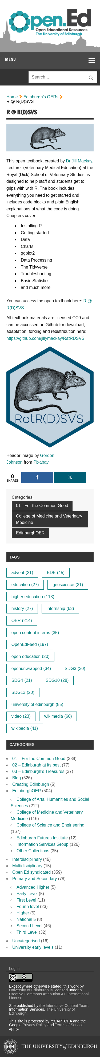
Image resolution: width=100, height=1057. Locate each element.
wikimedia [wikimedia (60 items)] (58, 716)
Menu (10, 59)
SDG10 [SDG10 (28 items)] (57, 680)
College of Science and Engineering (50, 825)
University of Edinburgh (29, 990)
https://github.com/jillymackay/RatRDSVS (45, 338)
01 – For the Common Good (38, 758)
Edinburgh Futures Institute (42, 838)
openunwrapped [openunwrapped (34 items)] (31, 668)
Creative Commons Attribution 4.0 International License (49, 996)
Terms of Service (69, 1025)
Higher (23, 913)
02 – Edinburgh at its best (36, 765)
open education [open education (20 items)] (30, 656)
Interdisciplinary (27, 859)
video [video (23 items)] (21, 716)
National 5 (26, 919)
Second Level (29, 926)
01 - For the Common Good (42, 505)
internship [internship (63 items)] (60, 608)
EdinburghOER (30, 533)
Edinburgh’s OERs (40, 97)
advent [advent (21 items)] (22, 572)
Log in (14, 968)
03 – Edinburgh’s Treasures (38, 771)
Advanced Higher (33, 887)
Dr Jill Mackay (79, 161)
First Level (26, 900)
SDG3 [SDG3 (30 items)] (75, 668)
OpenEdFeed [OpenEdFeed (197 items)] (29, 644)
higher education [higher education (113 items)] (32, 596)
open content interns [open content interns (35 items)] (35, 632)
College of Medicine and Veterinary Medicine (49, 519)
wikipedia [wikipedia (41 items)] (24, 728)
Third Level (27, 932)
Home (12, 97)
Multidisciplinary (27, 866)
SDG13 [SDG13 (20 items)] (22, 692)
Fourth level (28, 906)
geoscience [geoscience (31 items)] (68, 584)
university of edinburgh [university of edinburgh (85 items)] (37, 704)
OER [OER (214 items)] (21, 620)
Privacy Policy (34, 1025)
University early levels (33, 947)
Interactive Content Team (67, 1005)
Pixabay (41, 462)
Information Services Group (43, 844)
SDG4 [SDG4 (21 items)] (21, 680)
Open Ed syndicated (31, 872)
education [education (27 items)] (25, 584)
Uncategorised (26, 941)
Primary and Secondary (34, 878)
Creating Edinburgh (30, 784)
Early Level (27, 893)
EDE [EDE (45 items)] (56, 572)
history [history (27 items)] (22, 608)
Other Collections (33, 850)
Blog (16, 778)
